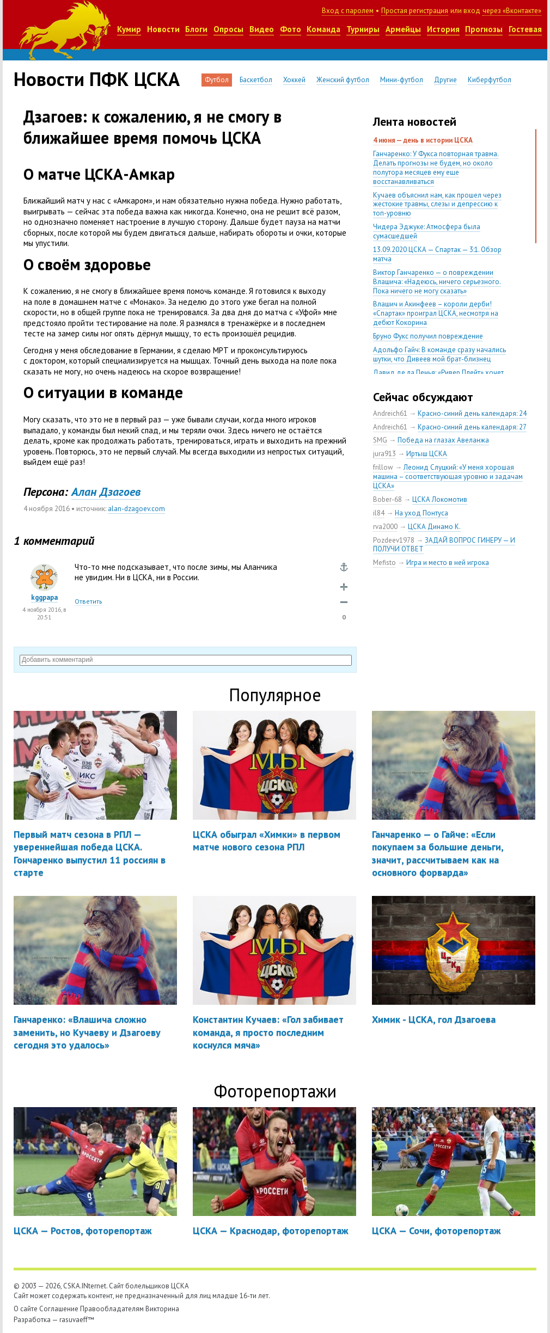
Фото (290, 29)
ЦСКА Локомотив (439, 499)
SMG (380, 440)
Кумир (129, 29)
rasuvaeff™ (76, 1319)
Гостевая (525, 29)
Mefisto (384, 562)
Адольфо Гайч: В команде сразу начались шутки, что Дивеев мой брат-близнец (439, 354)
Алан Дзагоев (105, 491)
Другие (445, 79)
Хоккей (294, 79)
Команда (323, 29)
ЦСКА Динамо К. (434, 526)
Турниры (363, 29)
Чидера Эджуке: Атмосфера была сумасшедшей (426, 231)
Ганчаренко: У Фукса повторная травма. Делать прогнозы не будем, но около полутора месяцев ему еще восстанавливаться (436, 167)
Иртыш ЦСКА (426, 453)
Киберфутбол (489, 79)
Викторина (162, 1308)
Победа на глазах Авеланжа (443, 440)
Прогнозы (484, 29)
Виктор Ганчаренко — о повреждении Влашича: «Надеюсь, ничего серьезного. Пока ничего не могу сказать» (437, 282)
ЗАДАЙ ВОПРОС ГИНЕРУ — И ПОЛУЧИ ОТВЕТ (444, 545)
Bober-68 (387, 499)
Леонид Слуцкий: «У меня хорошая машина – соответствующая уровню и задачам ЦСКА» (448, 476)
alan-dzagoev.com (136, 508)
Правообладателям (112, 1308)
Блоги (196, 29)
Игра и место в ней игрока (447, 562)
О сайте (26, 1308)
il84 (378, 513)
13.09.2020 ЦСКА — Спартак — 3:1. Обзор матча (437, 254)
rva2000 (385, 526)
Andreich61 (390, 413)
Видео (261, 29)
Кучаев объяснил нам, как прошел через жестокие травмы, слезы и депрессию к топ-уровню (437, 204)
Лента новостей (414, 121)
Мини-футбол (401, 79)
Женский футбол (342, 79)
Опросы (228, 29)
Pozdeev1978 (393, 540)
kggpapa (44, 597)
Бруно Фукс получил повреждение (428, 336)
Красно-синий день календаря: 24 (472, 413)
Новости (163, 29)
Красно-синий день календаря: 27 (472, 427)
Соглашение (58, 1308)
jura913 (384, 453)
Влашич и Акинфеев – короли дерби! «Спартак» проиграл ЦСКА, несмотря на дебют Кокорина (435, 313)
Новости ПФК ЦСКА (97, 78)
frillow (383, 467)
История (443, 29)
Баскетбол (256, 79)
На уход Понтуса (421, 513)
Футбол (217, 79)
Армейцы (403, 29)
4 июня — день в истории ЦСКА (423, 140)
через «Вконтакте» (511, 10)
